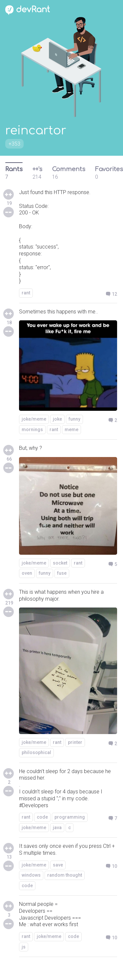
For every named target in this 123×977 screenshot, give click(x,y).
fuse (62, 573)
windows (31, 875)
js (24, 946)
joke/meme (34, 419)
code (42, 817)
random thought (64, 875)
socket (60, 563)
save (58, 864)
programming (69, 817)
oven (27, 573)
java (57, 827)
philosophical (36, 752)
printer (75, 742)
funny (74, 419)
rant (26, 292)
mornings (32, 429)
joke (57, 419)
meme (71, 429)
